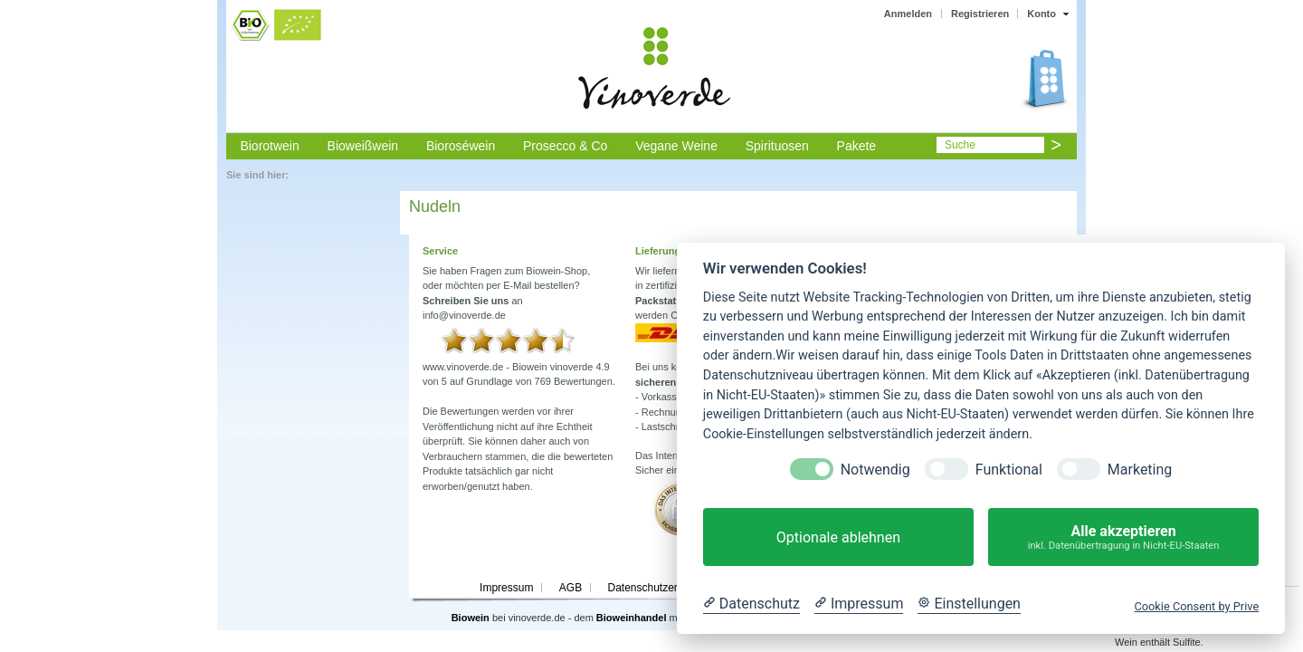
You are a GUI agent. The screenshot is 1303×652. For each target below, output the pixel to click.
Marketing (1140, 469)
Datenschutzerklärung (660, 587)
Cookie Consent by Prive (1196, 606)
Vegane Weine (676, 146)
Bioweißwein (363, 146)
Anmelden (908, 13)
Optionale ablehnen (838, 537)
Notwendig (875, 469)
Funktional (1008, 469)
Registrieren (980, 13)
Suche (960, 145)
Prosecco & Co (565, 146)
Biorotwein (269, 146)
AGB (570, 587)
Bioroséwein (460, 146)
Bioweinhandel (631, 617)
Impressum (506, 587)
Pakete (857, 146)
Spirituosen (777, 146)
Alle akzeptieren (1123, 537)
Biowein (471, 617)
